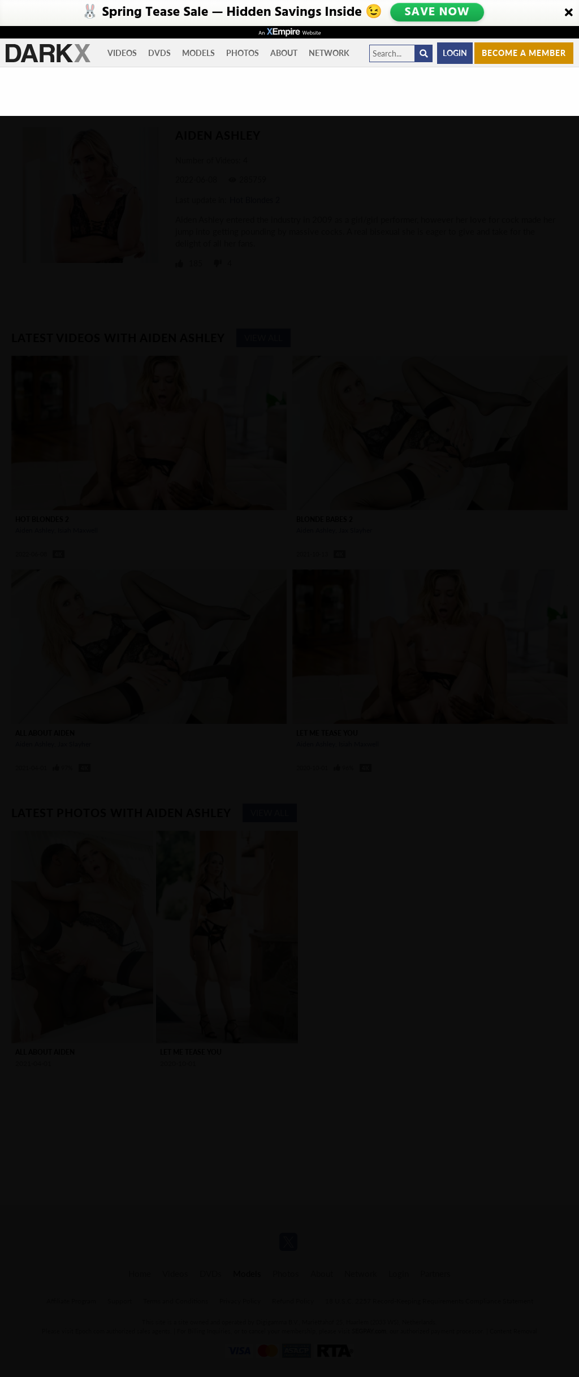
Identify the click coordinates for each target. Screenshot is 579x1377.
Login (455, 53)
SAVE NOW (437, 12)
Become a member (524, 53)
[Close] (569, 13)
